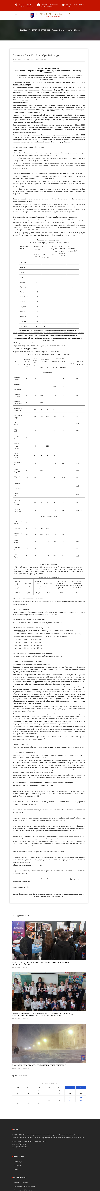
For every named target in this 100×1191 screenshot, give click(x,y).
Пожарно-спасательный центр (50, 15)
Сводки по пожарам (21, 1183)
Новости (26, 967)
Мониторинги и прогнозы (23, 1190)
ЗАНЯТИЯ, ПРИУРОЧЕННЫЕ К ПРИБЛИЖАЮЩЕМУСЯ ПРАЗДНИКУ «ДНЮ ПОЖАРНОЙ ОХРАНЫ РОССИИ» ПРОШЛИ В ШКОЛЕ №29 (44, 1015)
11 (70, 1094)
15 (38, 1097)
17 (59, 1097)
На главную (18, 1162)
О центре (17, 1165)
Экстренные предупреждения (24, 1186)
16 (49, 1097)
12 (81, 1094)
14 (28, 1097)
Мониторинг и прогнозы (24, 59)
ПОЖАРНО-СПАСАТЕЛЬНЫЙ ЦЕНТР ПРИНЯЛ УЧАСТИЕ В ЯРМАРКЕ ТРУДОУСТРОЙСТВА (41, 963)
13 (17, 1097)
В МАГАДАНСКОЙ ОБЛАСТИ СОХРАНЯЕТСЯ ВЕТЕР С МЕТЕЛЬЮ (39, 1065)
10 (59, 1094)
